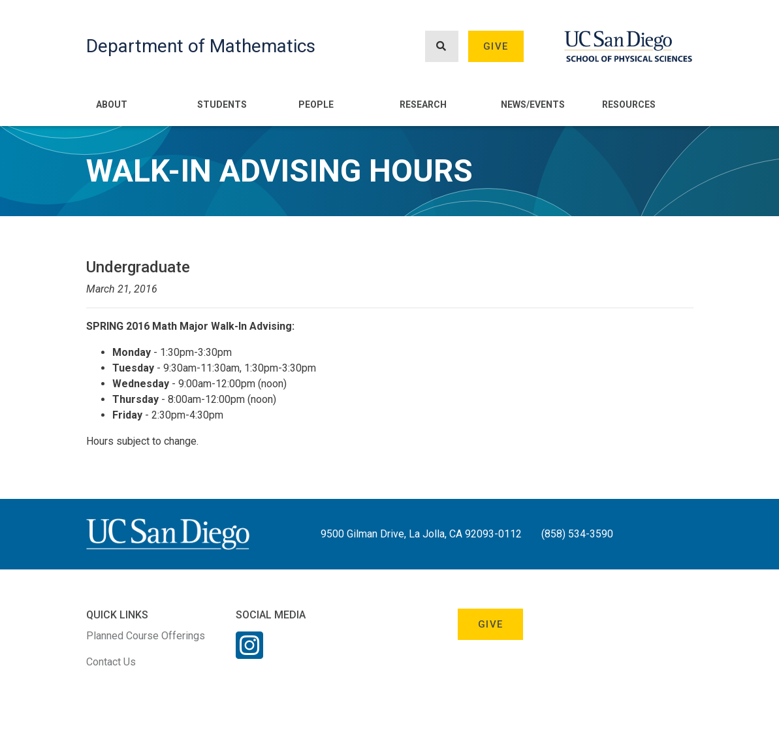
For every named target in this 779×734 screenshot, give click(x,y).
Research (423, 104)
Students (222, 104)
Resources (629, 104)
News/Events (533, 104)
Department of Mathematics (200, 46)
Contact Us (111, 662)
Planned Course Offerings (145, 636)
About (111, 104)
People (316, 104)
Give (495, 46)
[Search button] (441, 47)
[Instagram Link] (249, 653)
